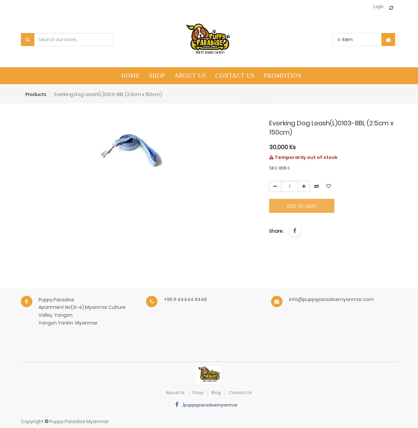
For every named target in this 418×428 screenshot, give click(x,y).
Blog (216, 392)
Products (35, 94)
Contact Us (240, 392)
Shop (197, 392)
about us (175, 392)
